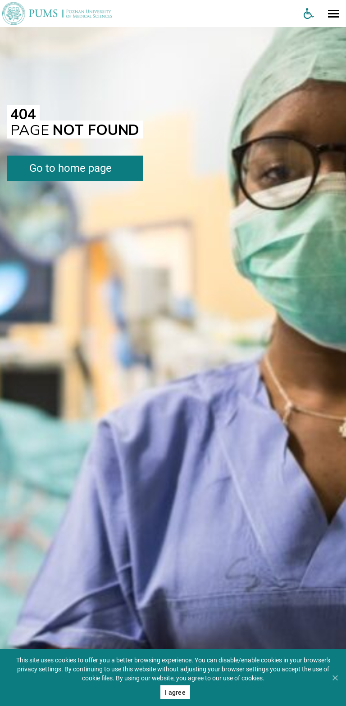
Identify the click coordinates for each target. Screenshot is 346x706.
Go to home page (70, 168)
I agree (175, 692)
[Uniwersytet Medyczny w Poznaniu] (148, 13)
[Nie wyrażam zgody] (334, 677)
